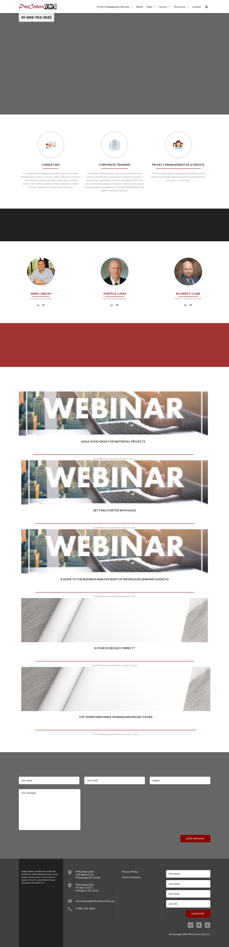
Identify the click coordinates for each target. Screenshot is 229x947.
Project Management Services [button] (115, 6)
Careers (165, 6)
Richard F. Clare (188, 293)
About (139, 6)
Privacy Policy (130, 871)
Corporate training (114, 164)
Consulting (51, 164)
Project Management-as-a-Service (178, 164)
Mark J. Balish (41, 293)
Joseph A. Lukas (114, 293)
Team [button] (150, 6)
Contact (196, 6)
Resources (181, 6)
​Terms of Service (131, 877)
